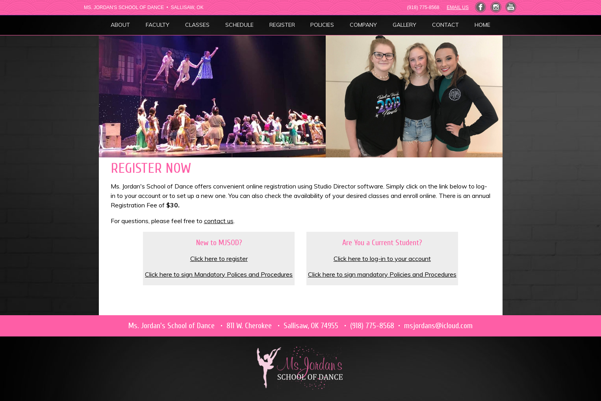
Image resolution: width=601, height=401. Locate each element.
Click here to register (219, 258)
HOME (482, 24)
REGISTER (282, 24)
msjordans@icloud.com (438, 325)
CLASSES (197, 24)
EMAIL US (458, 7)
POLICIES (322, 24)
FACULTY (157, 24)
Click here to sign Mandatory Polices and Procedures (219, 274)
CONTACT (445, 24)
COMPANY (363, 24)
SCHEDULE (239, 24)
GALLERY (404, 24)
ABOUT (120, 24)
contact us (219, 221)
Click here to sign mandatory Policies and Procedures (382, 274)
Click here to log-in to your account (382, 258)
